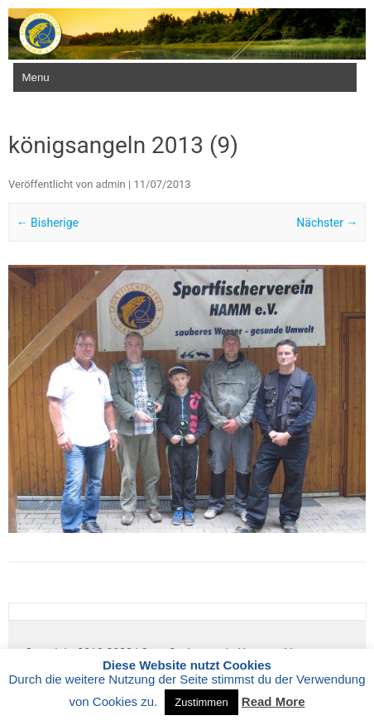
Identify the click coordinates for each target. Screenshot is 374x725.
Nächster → (326, 222)
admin (111, 184)
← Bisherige (48, 222)
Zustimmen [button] (201, 702)
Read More (273, 701)
